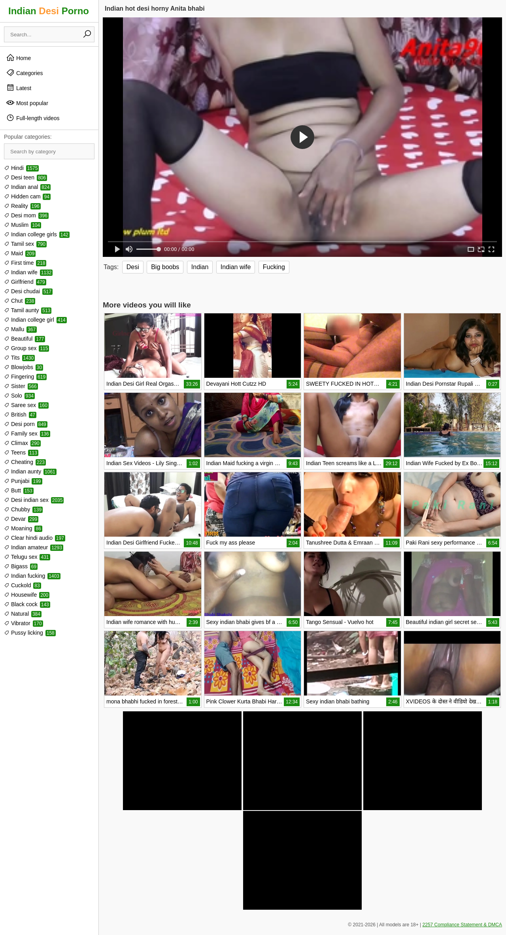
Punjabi (23, 481)
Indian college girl (35, 320)
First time (25, 263)
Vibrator (23, 623)
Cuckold (22, 585)
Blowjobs (23, 367)
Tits (19, 357)
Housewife (26, 595)
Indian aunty (30, 471)
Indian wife (28, 272)
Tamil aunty (27, 310)
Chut (19, 301)
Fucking (274, 267)
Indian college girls (37, 234)
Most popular (27, 102)
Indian (200, 267)
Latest (18, 87)
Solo (19, 395)
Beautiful (24, 339)
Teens (21, 452)
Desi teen (25, 177)
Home (18, 57)
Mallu (20, 329)
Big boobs (165, 267)
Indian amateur (33, 547)
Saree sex (26, 405)
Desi (132, 267)
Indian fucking (32, 576)
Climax (22, 443)
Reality (22, 206)
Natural (23, 614)
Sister (21, 386)
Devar (21, 519)
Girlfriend (25, 282)
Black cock (27, 604)
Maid (20, 253)
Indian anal (27, 187)
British (20, 414)
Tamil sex (25, 244)
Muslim (22, 225)
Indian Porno (48, 11)
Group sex (26, 348)
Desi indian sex (34, 500)
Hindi (21, 168)
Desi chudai (28, 291)
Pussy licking (30, 633)
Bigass (21, 566)
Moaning (23, 528)
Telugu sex (27, 557)
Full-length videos (33, 117)
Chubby (23, 509)
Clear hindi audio (34, 538)
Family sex (27, 433)
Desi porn (25, 424)
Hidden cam (27, 196)
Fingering (25, 376)
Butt (19, 490)
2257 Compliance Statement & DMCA (462, 924)
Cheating (25, 462)
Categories (24, 72)
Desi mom (26, 215)
